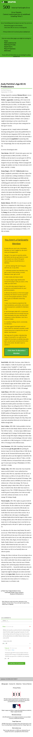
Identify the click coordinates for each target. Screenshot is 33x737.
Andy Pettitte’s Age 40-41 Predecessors (13, 85)
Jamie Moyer (5, 392)
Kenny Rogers (5, 171)
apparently (10, 100)
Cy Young (4, 212)
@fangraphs (5, 684)
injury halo (11, 574)
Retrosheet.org (16, 728)
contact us (26, 31)
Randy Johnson (5, 203)
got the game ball (14, 448)
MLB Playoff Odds (10, 44)
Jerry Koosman (5, 446)
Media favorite (20, 171)
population (15, 138)
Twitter (11, 604)
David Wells (4, 362)
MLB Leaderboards (10, 43)
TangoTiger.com (16, 721)
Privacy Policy (17, 687)
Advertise (19, 684)
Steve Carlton (5, 426)
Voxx (13, 650)
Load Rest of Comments (16, 663)
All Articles (7, 50)
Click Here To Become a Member (16, 351)
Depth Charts (8, 46)
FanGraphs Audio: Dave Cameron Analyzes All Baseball (14, 593)
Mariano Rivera (21, 95)
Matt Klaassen (7, 90)
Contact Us (12, 684)
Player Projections (9, 48)
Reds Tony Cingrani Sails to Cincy (11, 591)
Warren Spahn (5, 501)
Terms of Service (27, 684)
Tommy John (5, 469)
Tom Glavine (4, 153)
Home (6, 41)
